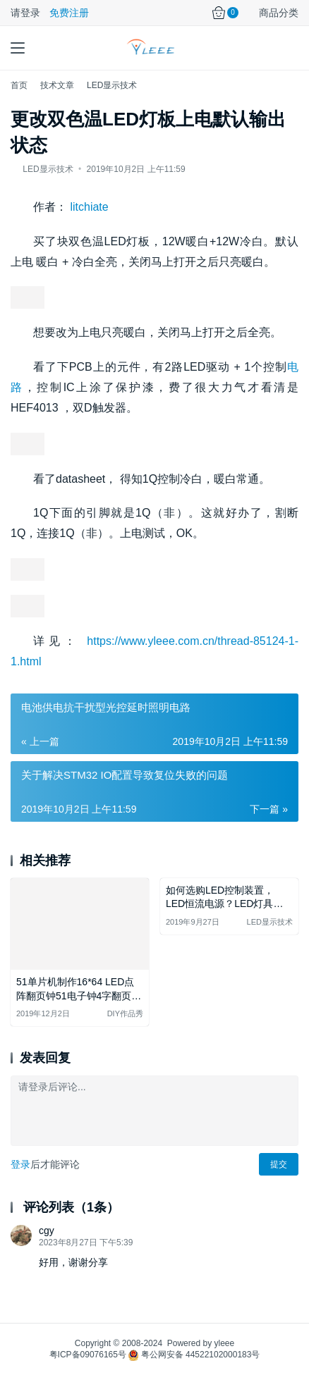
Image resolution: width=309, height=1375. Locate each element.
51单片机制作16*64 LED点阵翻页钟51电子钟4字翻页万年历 (78, 990)
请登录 (25, 12)
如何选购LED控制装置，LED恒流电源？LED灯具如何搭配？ (224, 898)
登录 (20, 1164)
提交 (278, 1164)
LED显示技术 (48, 169)
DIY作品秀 (125, 1013)
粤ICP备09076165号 (87, 1354)
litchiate (89, 207)
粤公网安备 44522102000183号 (194, 1354)
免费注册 (69, 12)
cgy (46, 1230)
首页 (19, 85)
